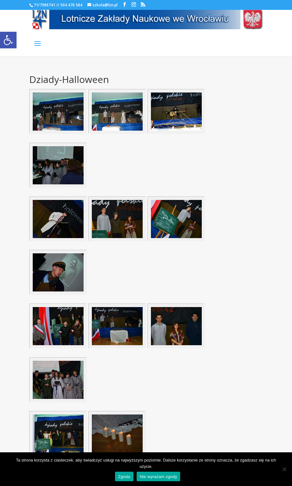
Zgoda (124, 476)
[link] (8, 40)
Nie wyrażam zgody (158, 476)
